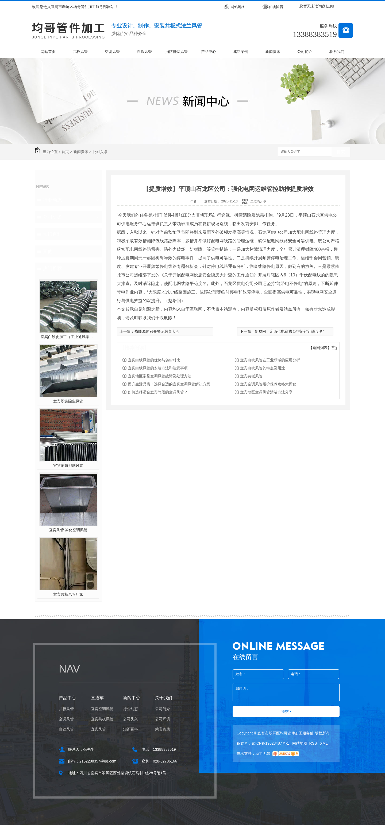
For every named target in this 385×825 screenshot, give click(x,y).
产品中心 (208, 51)
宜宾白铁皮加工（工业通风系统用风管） (68, 337)
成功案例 (240, 51)
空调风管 (112, 51)
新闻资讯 (272, 51)
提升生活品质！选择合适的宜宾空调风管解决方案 (169, 384)
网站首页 (48, 51)
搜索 (341, 152)
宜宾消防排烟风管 (68, 465)
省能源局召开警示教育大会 (156, 331)
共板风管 (80, 51)
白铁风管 (144, 51)
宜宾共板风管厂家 (68, 594)
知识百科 (52, 234)
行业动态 (52, 200)
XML (324, 743)
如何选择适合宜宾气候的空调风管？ (158, 392)
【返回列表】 (320, 348)
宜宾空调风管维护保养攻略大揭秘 (268, 384)
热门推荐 (52, 268)
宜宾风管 (98, 729)
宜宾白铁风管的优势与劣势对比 (154, 360)
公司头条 (100, 152)
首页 (65, 152)
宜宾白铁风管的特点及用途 (262, 368)
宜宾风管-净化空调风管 (68, 530)
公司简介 (304, 51)
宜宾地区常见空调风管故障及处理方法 (159, 376)
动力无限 (262, 753)
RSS (313, 743)
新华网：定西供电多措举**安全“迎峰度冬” (289, 331)
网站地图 (237, 7)
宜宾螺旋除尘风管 (68, 401)
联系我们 (336, 51)
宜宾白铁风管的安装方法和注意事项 (158, 368)
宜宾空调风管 (102, 709)
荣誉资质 (162, 729)
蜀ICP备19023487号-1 (270, 743)
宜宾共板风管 (251, 376)
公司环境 (162, 719)
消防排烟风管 (176, 51)
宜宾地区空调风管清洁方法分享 (266, 392)
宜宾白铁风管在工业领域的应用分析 (270, 360)
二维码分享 (258, 201)
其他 (47, 251)
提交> (286, 711)
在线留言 (275, 7)
